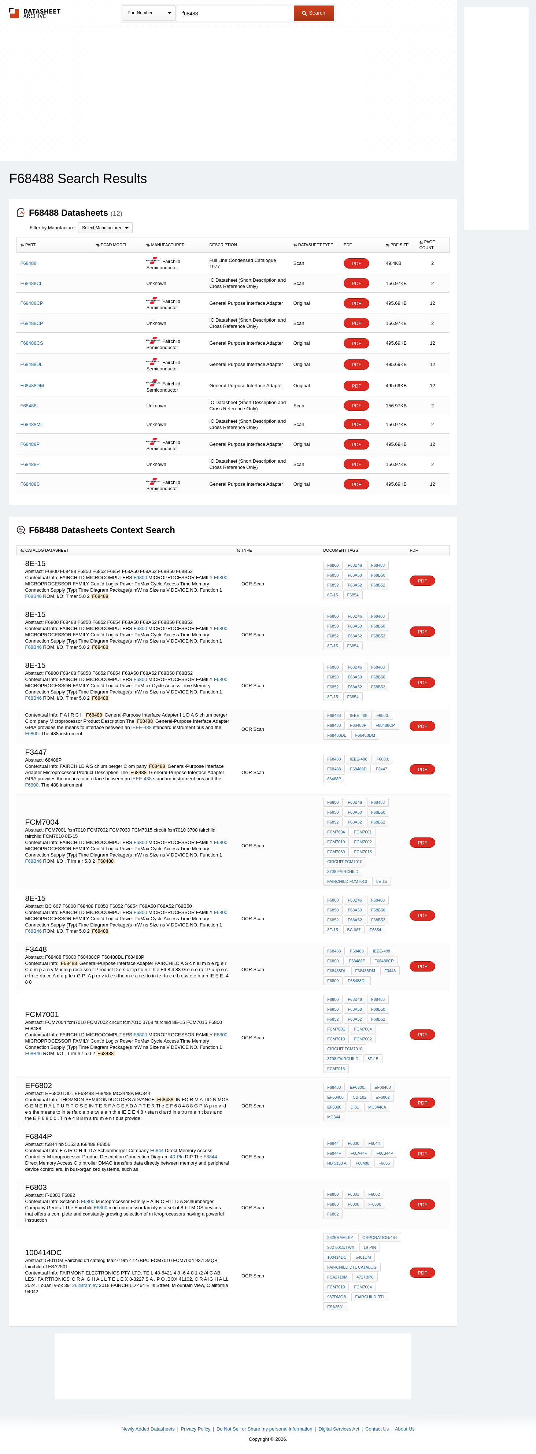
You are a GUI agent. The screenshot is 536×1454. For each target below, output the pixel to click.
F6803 (333, 1204)
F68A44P (359, 1153)
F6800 (140, 577)
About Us (404, 1429)
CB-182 (359, 1097)
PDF (356, 263)
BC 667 (354, 930)
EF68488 (382, 1087)
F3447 (381, 769)
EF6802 (383, 1097)
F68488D (358, 769)
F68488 (378, 565)
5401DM (363, 1257)
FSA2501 (335, 1307)
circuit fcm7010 (344, 861)
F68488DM (365, 735)
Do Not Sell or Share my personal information (265, 1429)
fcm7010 (336, 842)
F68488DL (336, 735)
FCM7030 (336, 852)
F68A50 (355, 575)
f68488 (362, 1163)
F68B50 (378, 575)
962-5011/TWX (340, 1247)
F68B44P (385, 1153)
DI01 (355, 1107)
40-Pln (177, 1156)
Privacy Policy (195, 1429)
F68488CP (385, 725)
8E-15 (332, 595)
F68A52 (355, 585)
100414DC (337, 1257)
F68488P (358, 725)
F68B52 (378, 585)
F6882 (333, 1214)
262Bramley (84, 1285)
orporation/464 (379, 1237)
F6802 (374, 1194)
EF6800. (357, 1087)
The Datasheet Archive (35, 13)
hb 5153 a (337, 1163)
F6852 (333, 585)
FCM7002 (362, 842)
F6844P (334, 1153)
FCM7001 (362, 832)
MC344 (333, 1117)
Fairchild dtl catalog (352, 1267)
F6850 (333, 575)
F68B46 (33, 596)
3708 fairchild (342, 871)
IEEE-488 (141, 727)
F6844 (157, 1150)
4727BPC (365, 1277)
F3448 (390, 971)
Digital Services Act (338, 1429)
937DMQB (336, 1297)
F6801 (353, 1194)
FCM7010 (336, 1287)
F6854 (353, 595)
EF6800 (334, 1107)
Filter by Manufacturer (53, 227)
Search (313, 13)
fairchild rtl (370, 1297)
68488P (334, 779)
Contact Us (377, 1429)
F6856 (384, 1163)
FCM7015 (362, 852)
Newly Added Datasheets (148, 1429)
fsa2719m (337, 1277)
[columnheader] (54, 245)
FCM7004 (336, 832)
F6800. (32, 733)
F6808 (353, 1204)
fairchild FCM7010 (347, 881)
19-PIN (369, 1247)
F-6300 (375, 1204)
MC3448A (377, 1107)
